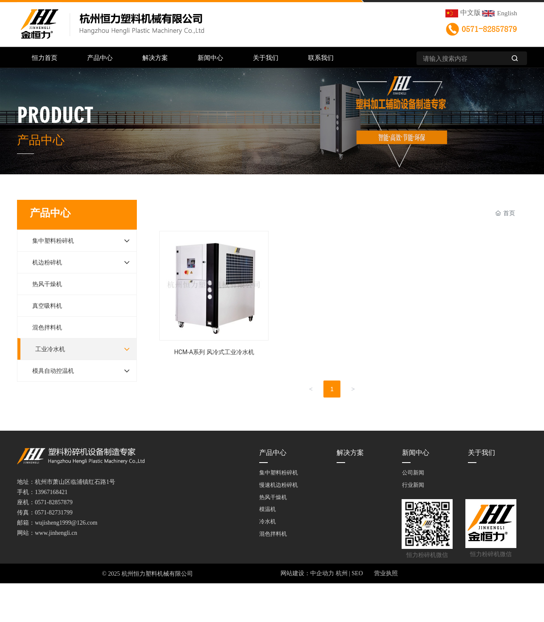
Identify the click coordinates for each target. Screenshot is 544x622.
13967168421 (51, 492)
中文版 (470, 13)
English (507, 13)
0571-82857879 (489, 29)
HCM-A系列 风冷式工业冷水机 (214, 297)
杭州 (342, 573)
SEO (357, 573)
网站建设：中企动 (304, 573)
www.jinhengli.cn (56, 533)
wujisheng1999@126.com (66, 523)
